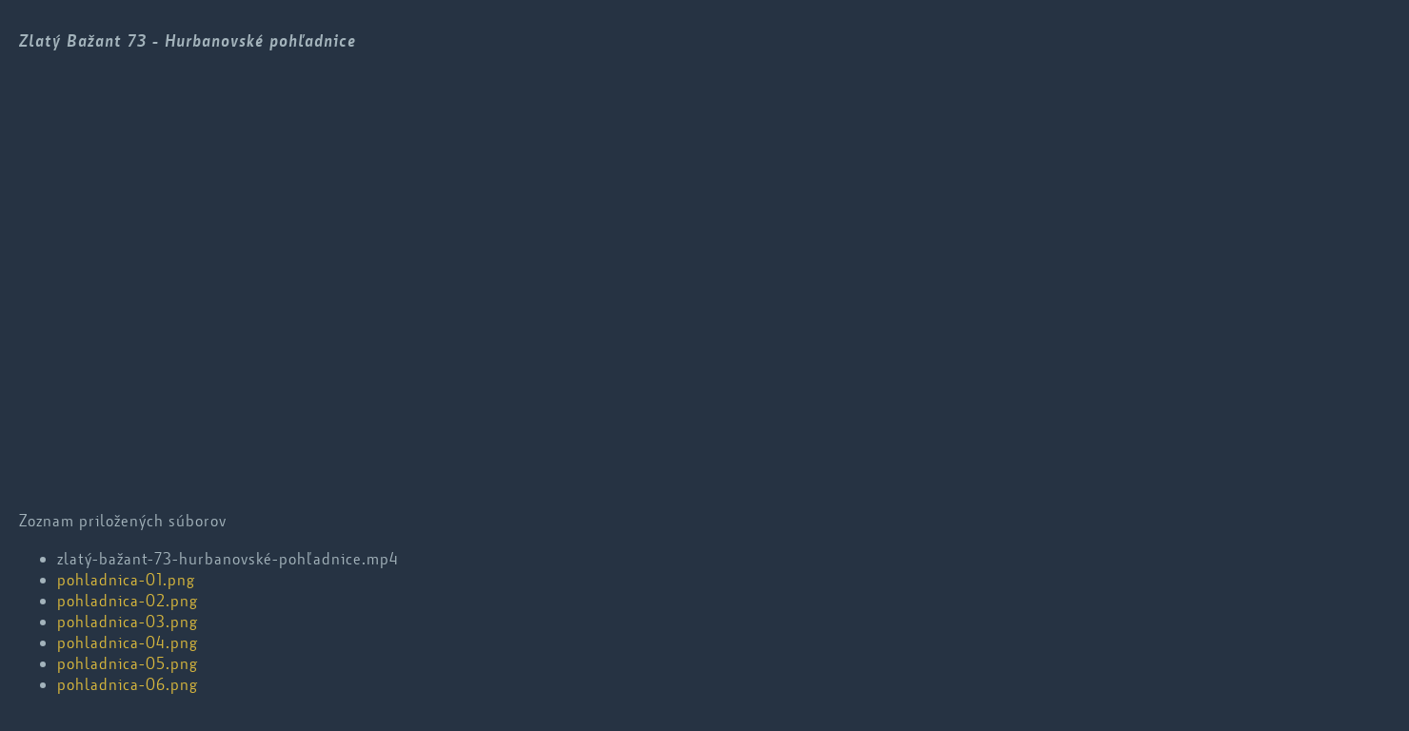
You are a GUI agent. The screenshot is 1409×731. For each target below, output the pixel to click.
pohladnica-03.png (127, 621)
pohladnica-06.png (127, 684)
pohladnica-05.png (127, 663)
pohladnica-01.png (126, 579)
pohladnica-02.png (127, 600)
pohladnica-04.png (127, 642)
